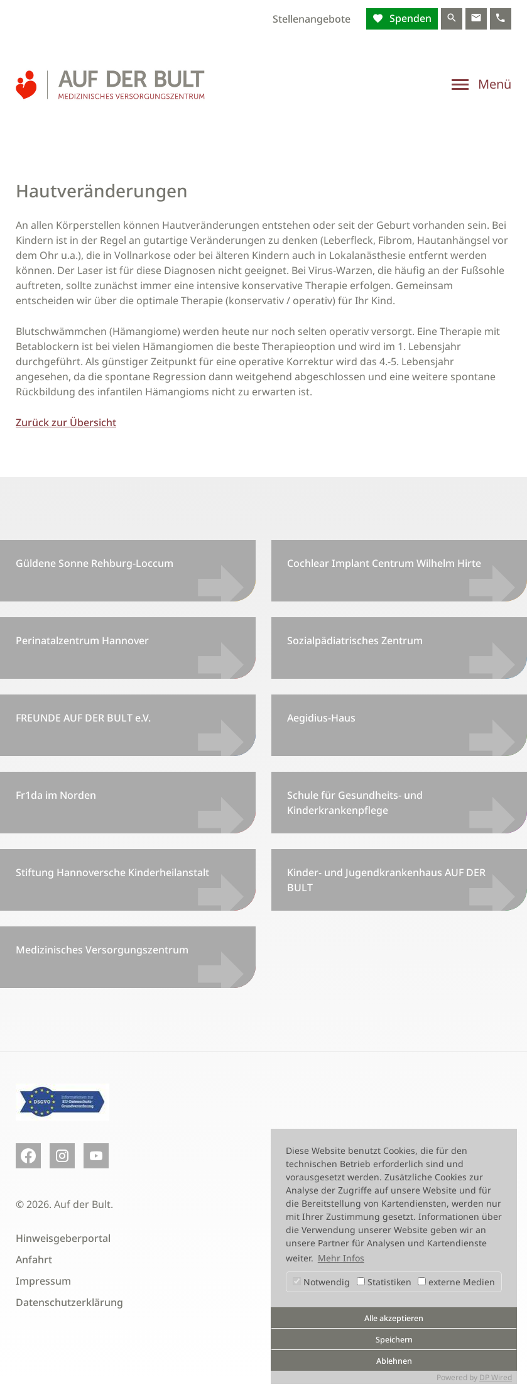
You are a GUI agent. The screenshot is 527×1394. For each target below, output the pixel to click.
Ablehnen (394, 1361)
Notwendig (321, 1282)
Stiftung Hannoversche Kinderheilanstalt (112, 872)
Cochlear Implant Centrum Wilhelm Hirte (384, 563)
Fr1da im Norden (56, 795)
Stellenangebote (311, 19)
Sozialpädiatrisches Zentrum (355, 640)
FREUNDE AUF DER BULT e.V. (83, 718)
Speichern (394, 1339)
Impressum (43, 1281)
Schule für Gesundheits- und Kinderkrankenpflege (355, 802)
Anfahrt (34, 1259)
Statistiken (384, 1282)
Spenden (409, 18)
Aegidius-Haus (321, 718)
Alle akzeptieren (393, 1318)
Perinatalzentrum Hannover (82, 640)
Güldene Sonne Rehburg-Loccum (94, 563)
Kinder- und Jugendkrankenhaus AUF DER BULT (386, 879)
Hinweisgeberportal (63, 1238)
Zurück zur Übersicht (66, 422)
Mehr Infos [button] (341, 1258)
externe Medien (456, 1282)
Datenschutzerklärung (69, 1302)
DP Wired (495, 1377)
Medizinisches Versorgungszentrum (102, 950)
